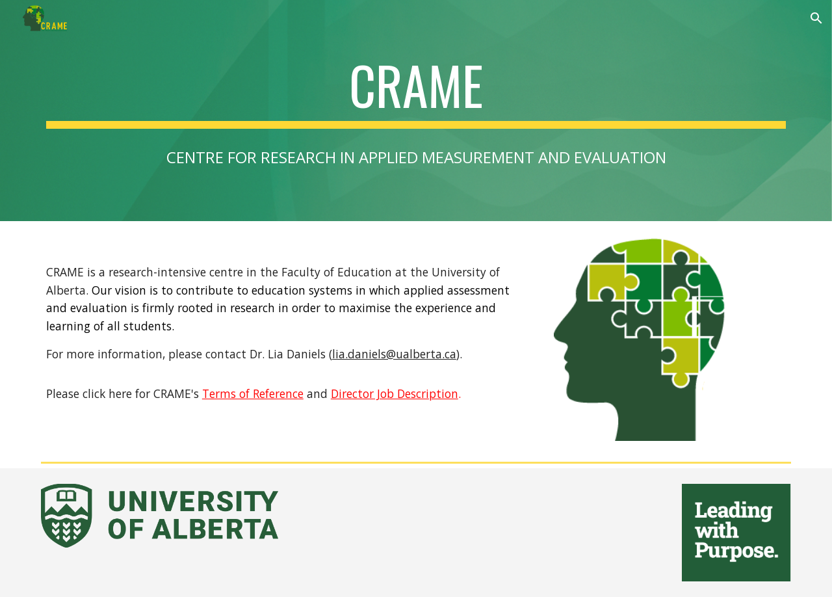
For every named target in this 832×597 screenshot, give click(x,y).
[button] (816, 18)
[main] (416, 91)
